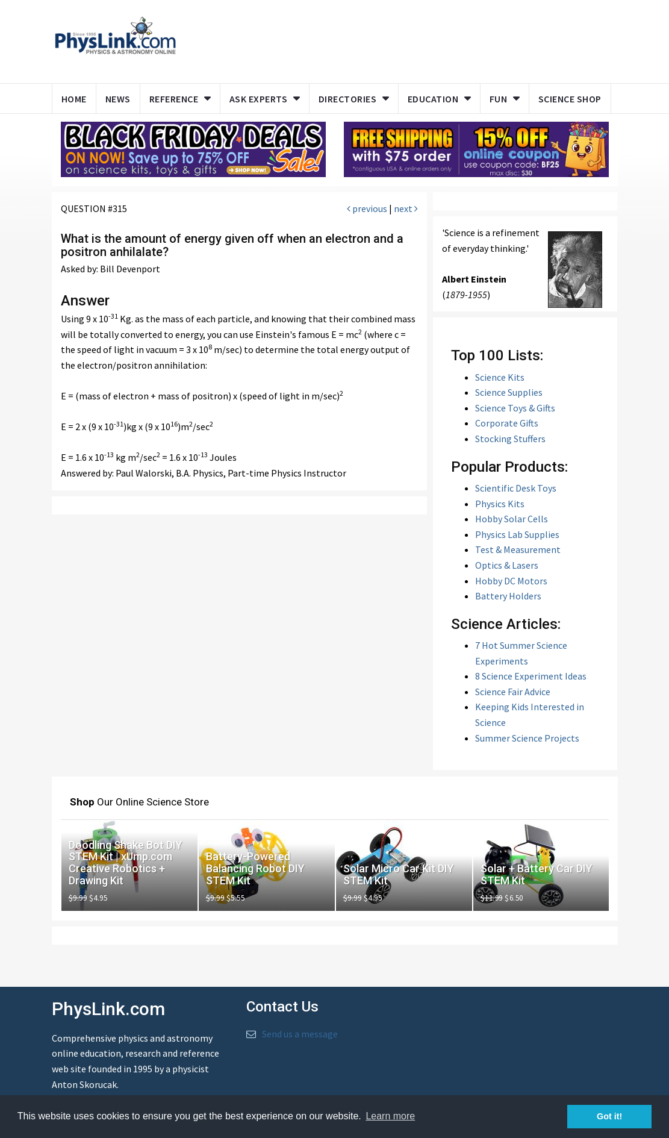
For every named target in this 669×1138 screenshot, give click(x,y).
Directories (348, 99)
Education (433, 99)
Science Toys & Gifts (515, 408)
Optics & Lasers (506, 565)
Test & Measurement (518, 549)
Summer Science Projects (527, 738)
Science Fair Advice (512, 692)
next (406, 208)
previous (367, 208)
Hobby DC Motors (511, 581)
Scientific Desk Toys (515, 488)
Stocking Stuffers (510, 439)
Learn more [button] (390, 1116)
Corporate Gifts (506, 423)
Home (74, 99)
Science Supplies (509, 392)
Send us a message (300, 1034)
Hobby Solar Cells (511, 519)
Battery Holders (508, 596)
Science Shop (570, 99)
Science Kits (499, 377)
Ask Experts (258, 99)
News (118, 99)
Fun (499, 99)
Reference (174, 99)
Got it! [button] (609, 1116)
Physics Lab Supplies (517, 534)
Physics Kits (499, 504)
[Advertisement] (417, 39)
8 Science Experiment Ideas (531, 676)
